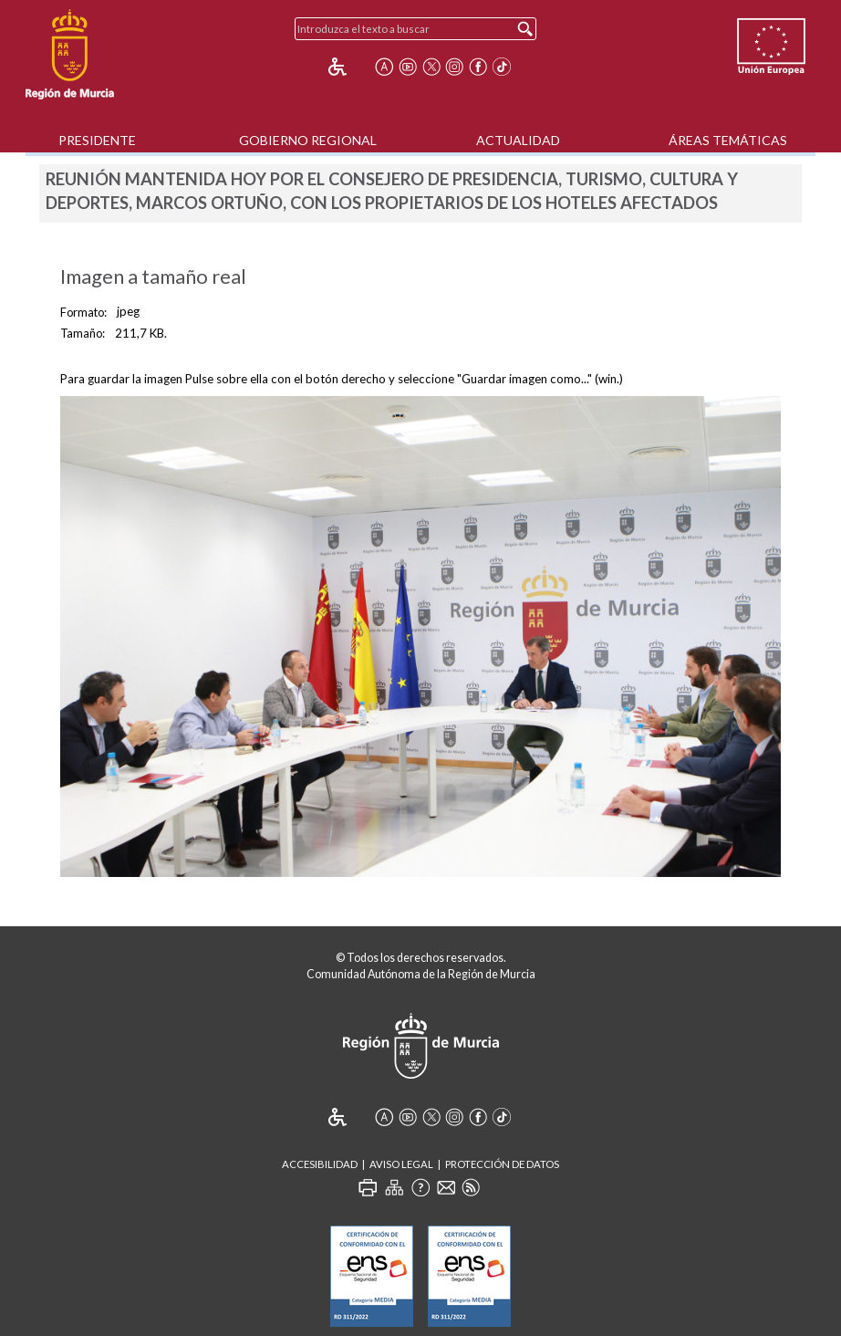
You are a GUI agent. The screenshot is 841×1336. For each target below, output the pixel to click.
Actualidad (518, 140)
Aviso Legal (401, 1164)
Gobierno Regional (308, 140)
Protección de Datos (502, 1164)
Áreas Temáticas (728, 140)
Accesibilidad (320, 1164)
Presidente (97, 140)
